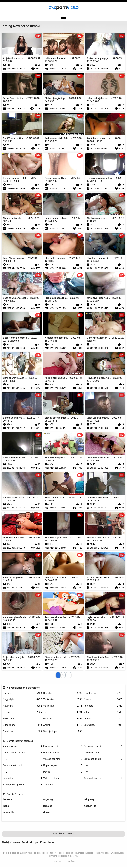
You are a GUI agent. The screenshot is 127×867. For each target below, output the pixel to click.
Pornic (62, 772)
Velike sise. (62, 699)
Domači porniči (62, 752)
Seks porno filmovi (22, 765)
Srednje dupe (62, 731)
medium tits (90, 806)
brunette (7, 799)
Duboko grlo (22, 725)
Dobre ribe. (103, 725)
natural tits (8, 812)
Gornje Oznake (15, 794)
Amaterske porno (103, 778)
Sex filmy (62, 784)
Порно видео (62, 765)
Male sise (62, 718)
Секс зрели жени (103, 759)
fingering (48, 799)
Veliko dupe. (22, 718)
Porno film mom (103, 752)
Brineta (103, 699)
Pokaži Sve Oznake (63, 833)
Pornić (54, 861)
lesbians (47, 806)
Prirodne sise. (103, 693)
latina (6, 806)
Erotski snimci (62, 746)
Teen (62, 712)
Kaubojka (22, 705)
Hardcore (103, 705)
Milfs (103, 712)
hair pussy (89, 799)
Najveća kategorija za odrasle (23, 687)
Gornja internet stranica (20, 740)
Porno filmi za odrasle (22, 752)
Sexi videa (22, 778)
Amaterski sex (22, 746)
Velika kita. (62, 705)
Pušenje (22, 693)
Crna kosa (22, 731)
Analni (62, 725)
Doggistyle (22, 699)
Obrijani (103, 718)
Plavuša (22, 712)
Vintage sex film (62, 759)
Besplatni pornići (103, 746)
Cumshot (62, 693)
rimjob (46, 812)
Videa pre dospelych (62, 778)
